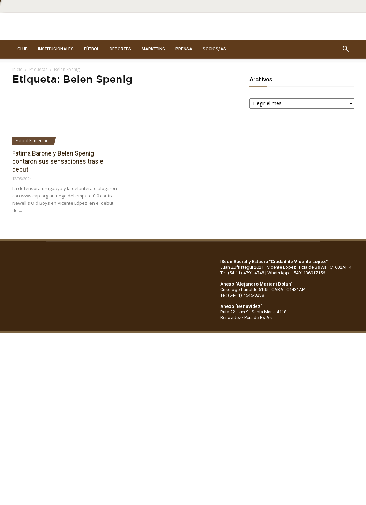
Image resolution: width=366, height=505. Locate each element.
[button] (345, 49)
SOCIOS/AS (214, 48)
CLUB (22, 48)
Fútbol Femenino (32, 141)
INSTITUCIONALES (56, 48)
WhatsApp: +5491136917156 (296, 272)
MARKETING (153, 48)
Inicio (17, 69)
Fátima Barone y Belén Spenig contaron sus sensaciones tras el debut (58, 161)
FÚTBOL (91, 48)
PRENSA (183, 48)
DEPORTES (120, 48)
